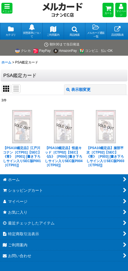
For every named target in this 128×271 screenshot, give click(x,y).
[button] (6, 8)
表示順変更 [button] (78, 89)
